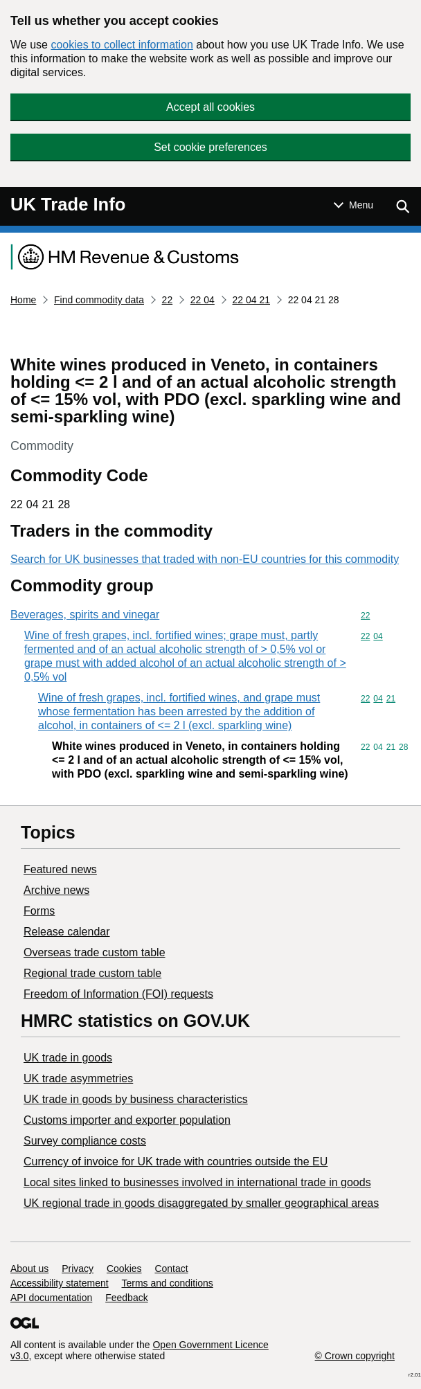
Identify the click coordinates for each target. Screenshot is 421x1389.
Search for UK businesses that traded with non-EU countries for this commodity (204, 559)
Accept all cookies (210, 107)
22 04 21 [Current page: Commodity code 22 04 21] (252, 299)
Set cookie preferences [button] (210, 147)
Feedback (126, 1297)
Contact (171, 1268)
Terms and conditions (167, 1283)
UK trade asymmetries (78, 1078)
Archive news (56, 890)
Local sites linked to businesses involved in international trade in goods (197, 1182)
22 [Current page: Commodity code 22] (167, 299)
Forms (39, 911)
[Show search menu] (402, 206)
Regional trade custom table (92, 973)
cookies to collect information (121, 45)
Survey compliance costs (85, 1141)
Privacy (77, 1268)
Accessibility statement (59, 1283)
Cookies (124, 1268)
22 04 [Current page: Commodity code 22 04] (202, 299)
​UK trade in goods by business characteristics (136, 1099)
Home (23, 299)
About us (29, 1268)
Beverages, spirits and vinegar (84, 614)
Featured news (60, 869)
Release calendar (67, 932)
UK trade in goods (68, 1058)
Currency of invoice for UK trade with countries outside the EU (176, 1161)
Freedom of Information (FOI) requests (118, 994)
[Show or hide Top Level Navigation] (353, 205)
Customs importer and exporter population (127, 1120)
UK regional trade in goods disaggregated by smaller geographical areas (201, 1203)
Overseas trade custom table (94, 952)
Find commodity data (99, 299)
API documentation (51, 1297)
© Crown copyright (355, 1355)
